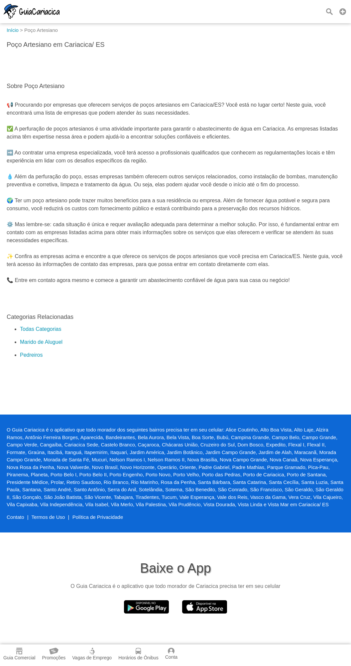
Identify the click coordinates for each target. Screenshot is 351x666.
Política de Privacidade (97, 517)
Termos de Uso (48, 517)
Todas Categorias (40, 329)
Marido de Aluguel (41, 342)
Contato (15, 517)
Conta (171, 654)
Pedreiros (31, 355)
